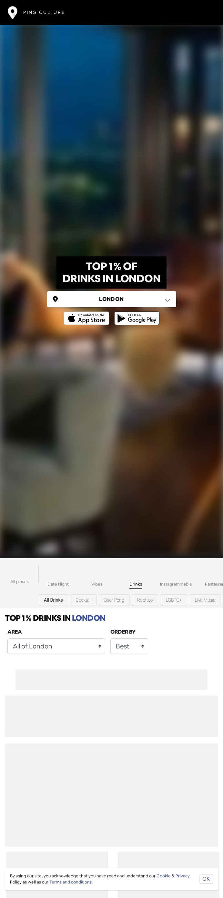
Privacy (183, 876)
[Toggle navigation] (205, 12)
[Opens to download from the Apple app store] (88, 313)
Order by (123, 631)
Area (14, 631)
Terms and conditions (70, 882)
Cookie (164, 876)
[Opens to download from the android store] (135, 313)
